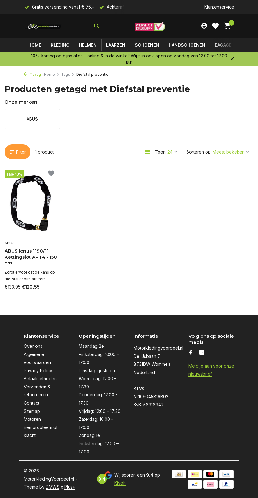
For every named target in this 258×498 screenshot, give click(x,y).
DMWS (52, 486)
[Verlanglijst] (215, 26)
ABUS (10, 243)
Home (34, 45)
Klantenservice (219, 6)
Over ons (33, 346)
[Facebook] (190, 352)
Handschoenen (187, 45)
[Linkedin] (201, 352)
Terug (32, 74)
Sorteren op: (199, 151)
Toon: (161, 151)
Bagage (223, 45)
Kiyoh (120, 482)
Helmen (88, 45)
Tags (67, 74)
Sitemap (32, 411)
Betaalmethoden (40, 378)
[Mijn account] (204, 26)
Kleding (60, 45)
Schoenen (147, 45)
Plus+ (69, 486)
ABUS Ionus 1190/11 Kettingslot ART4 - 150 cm (31, 257)
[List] (147, 151)
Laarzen (115, 45)
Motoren (32, 419)
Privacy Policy (38, 370)
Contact (31, 402)
